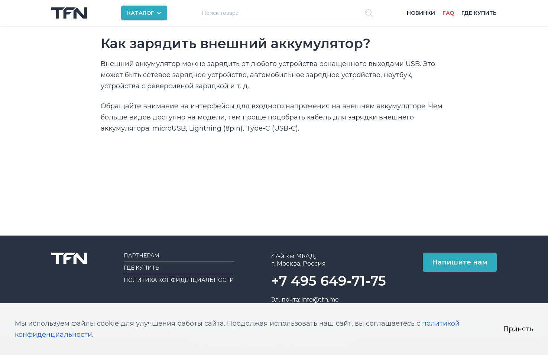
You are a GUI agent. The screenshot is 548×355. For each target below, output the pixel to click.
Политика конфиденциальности (179, 280)
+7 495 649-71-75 (328, 281)
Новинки (421, 13)
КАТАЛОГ (140, 13)
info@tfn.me (320, 299)
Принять (518, 329)
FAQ (448, 13)
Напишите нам (459, 262)
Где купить (479, 13)
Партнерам (141, 255)
